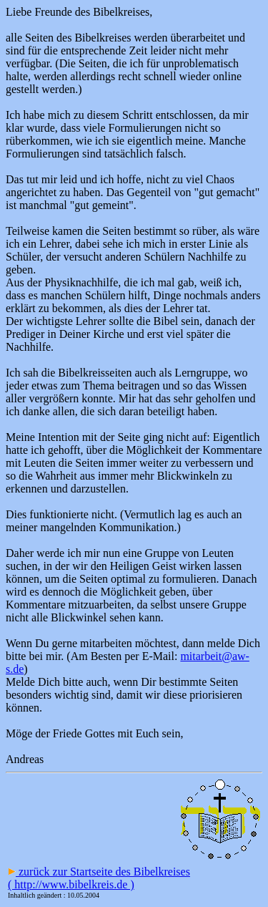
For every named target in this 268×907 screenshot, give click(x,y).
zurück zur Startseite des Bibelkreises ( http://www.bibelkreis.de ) (99, 878)
